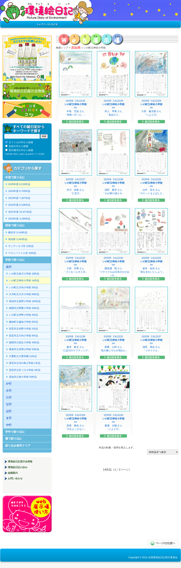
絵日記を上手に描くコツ (27, 109)
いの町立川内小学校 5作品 (23, 287)
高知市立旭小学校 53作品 (23, 376)
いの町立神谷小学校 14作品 (24, 280)
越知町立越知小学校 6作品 (23, 321)
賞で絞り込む (13, 438)
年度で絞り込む (15, 177)
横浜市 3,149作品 (17, 232)
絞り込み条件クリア (17, 445)
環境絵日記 (47, 15)
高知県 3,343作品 (17, 239)
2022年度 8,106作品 (19, 204)
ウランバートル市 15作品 (22, 253)
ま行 (9, 417)
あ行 (9, 266)
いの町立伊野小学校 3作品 (23, 314)
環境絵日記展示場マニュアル (27, 514)
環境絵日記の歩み (17, 467)
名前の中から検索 (18, 146)
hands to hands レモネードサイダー (27, 58)
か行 (9, 383)
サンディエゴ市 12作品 (21, 246)
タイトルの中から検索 (21, 142)
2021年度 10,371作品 (20, 211)
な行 (9, 404)
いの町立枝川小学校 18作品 (24, 273)
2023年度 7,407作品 (19, 198)
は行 (9, 411)
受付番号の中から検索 (21, 150)
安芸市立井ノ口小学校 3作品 (24, 370)
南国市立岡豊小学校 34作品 (24, 308)
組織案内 (13, 472)
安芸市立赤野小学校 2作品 (23, 328)
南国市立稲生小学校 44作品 (24, 342)
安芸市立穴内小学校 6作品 (23, 335)
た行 (9, 397)
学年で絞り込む (15, 431)
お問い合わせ (15, 478)
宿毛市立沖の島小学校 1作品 (24, 363)
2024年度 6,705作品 (19, 191)
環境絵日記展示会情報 (27, 91)
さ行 (9, 390)
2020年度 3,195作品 (19, 218)
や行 (9, 424)
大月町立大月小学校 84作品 (24, 294)
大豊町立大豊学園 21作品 (23, 356)
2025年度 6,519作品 (19, 184)
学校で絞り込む (15, 259)
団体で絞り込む (15, 225)
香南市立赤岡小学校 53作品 (24, 349)
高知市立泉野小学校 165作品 (25, 301)
